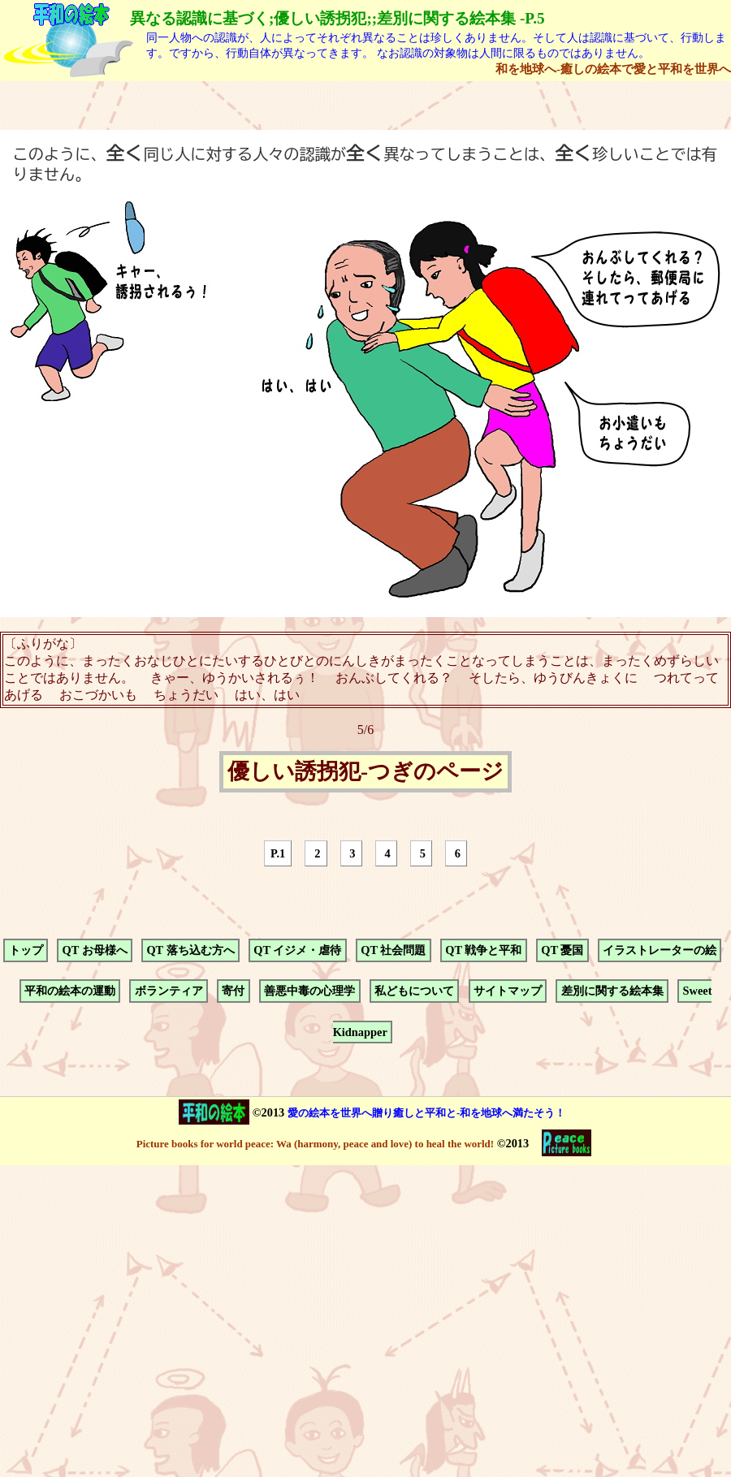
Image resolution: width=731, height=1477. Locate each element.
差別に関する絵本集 (612, 991)
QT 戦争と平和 (483, 950)
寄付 (233, 991)
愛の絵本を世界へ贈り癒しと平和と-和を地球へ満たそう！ (426, 1113)
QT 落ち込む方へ (190, 950)
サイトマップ (508, 991)
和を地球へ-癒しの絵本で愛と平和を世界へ (613, 69)
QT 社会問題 (393, 950)
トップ (26, 950)
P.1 (277, 853)
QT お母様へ (94, 950)
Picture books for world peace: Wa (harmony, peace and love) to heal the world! (315, 1144)
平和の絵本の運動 (69, 991)
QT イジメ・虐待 (297, 950)
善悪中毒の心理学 (309, 991)
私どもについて (414, 991)
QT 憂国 (562, 950)
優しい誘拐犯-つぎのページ (365, 772)
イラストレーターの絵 (659, 950)
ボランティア (169, 991)
